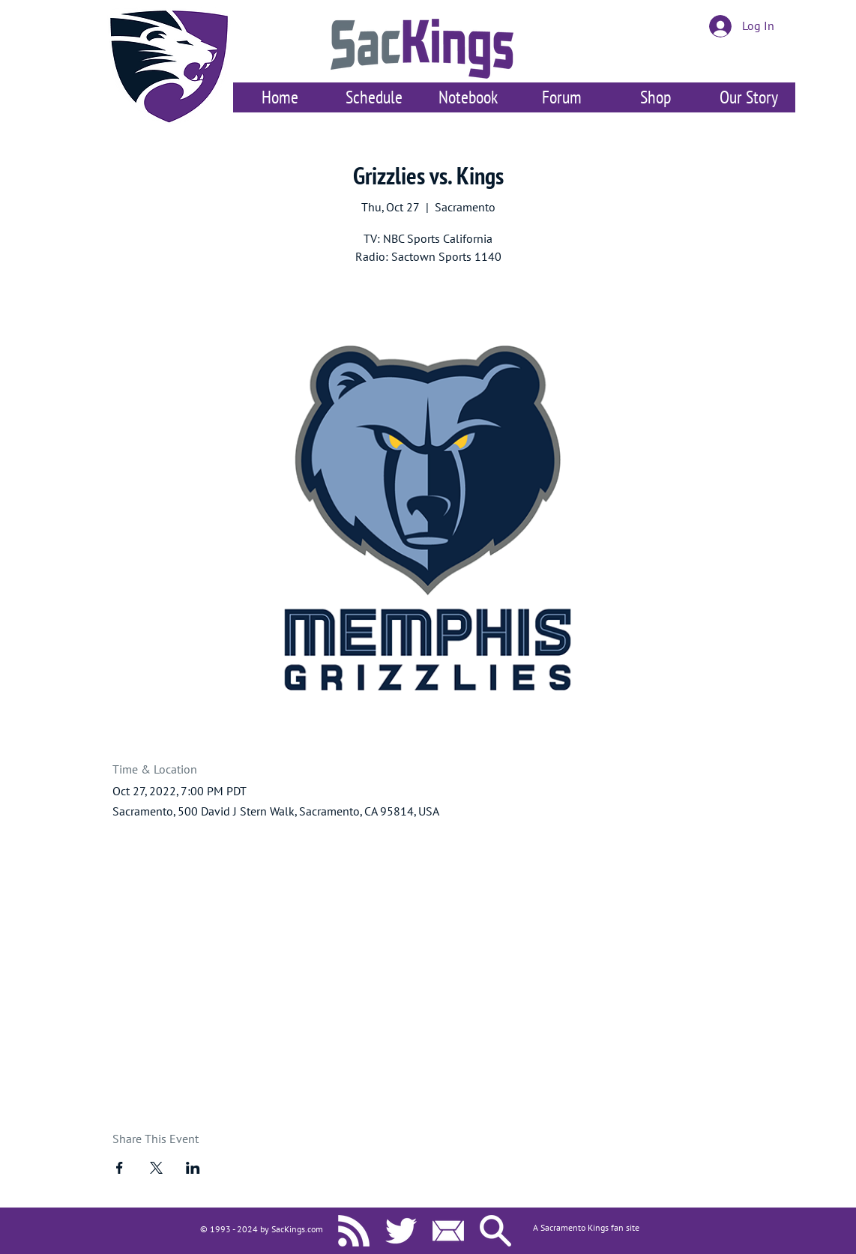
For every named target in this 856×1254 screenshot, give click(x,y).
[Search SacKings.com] (495, 1231)
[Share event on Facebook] (119, 1168)
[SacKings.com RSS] (354, 1231)
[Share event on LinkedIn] (193, 1168)
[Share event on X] (156, 1168)
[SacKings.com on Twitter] (401, 1231)
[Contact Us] (448, 1231)
